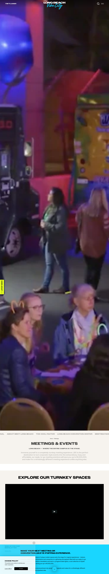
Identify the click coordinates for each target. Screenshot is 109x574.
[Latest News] (2, 287)
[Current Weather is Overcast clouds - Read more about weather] (94, 3)
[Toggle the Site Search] (98, 3)
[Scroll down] (54, 569)
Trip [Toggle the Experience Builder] (10, 3)
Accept (21, 568)
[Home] (65, 9)
